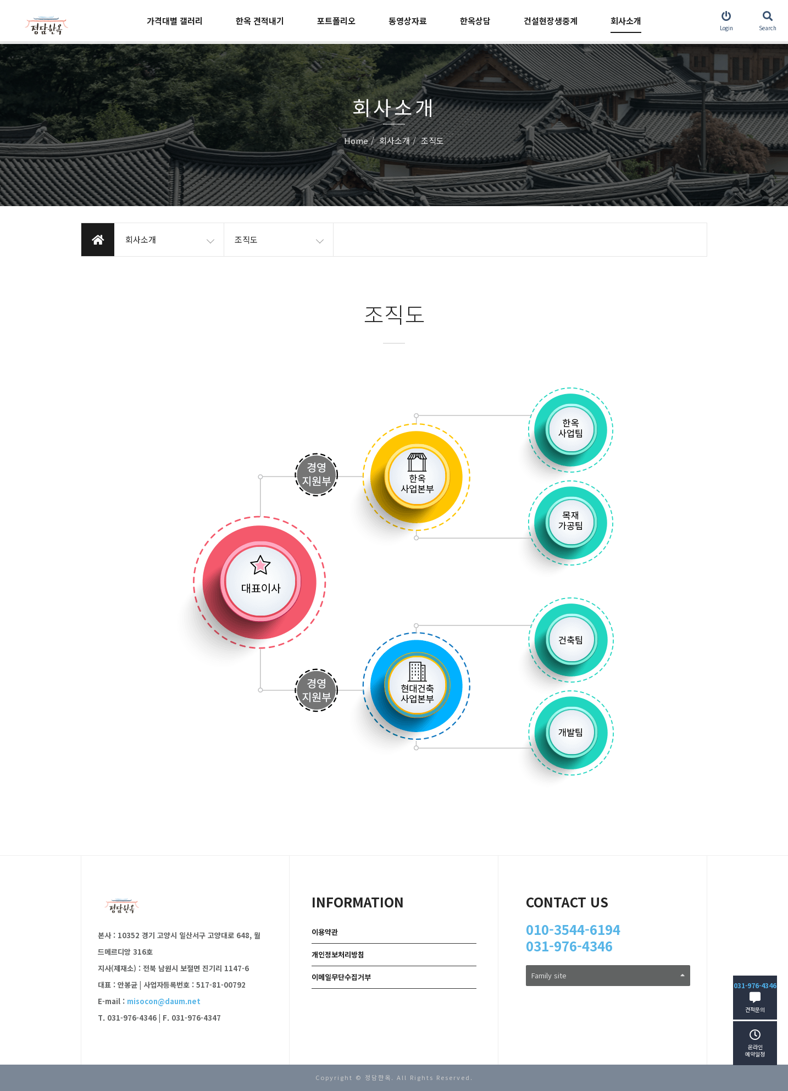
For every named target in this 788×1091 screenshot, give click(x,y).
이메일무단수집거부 (341, 977)
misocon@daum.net (164, 1001)
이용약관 (325, 932)
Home (356, 141)
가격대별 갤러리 (175, 20)
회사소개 (626, 20)
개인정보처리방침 (338, 954)
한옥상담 (475, 20)
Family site (608, 975)
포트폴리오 (336, 20)
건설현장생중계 (551, 20)
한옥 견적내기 (260, 20)
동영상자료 (408, 20)
